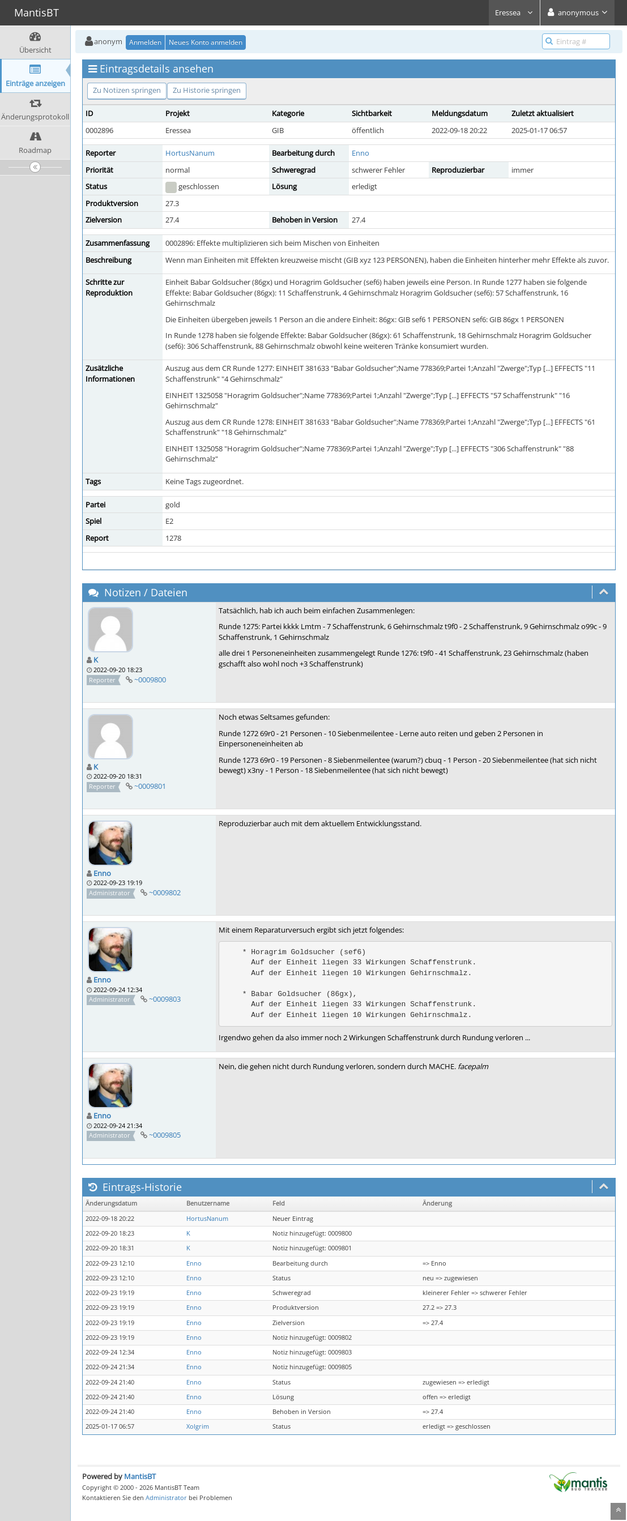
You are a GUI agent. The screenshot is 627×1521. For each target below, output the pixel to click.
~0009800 (150, 679)
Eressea (514, 12)
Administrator (166, 1497)
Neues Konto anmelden (205, 42)
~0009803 (165, 999)
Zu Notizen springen (127, 90)
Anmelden (145, 42)
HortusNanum (190, 153)
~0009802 (165, 892)
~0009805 (165, 1135)
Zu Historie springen (207, 90)
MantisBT (140, 1476)
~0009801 (150, 786)
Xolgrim (197, 1426)
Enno (360, 153)
